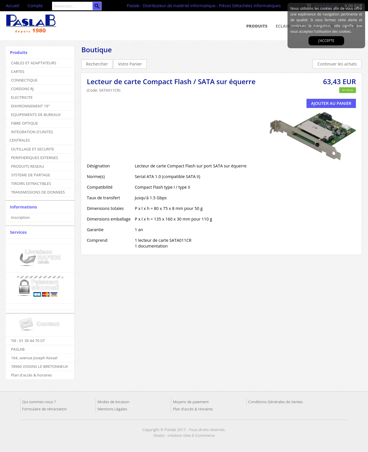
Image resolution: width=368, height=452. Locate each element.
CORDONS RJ (22, 88)
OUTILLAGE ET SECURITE (32, 149)
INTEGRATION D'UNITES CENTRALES (31, 136)
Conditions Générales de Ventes (275, 401)
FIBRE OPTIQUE (24, 123)
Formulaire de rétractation (44, 409)
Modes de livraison (113, 401)
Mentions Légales (112, 409)
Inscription (20, 217)
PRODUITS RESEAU (27, 166)
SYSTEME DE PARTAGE (30, 174)
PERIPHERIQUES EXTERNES (34, 157)
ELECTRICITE (22, 97)
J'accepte (326, 40)
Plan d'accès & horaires (31, 375)
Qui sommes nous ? (39, 401)
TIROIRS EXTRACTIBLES (31, 183)
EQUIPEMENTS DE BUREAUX (36, 114)
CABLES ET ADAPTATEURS (33, 62)
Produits (257, 26)
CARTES (17, 71)
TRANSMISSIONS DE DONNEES (38, 192)
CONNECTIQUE (24, 80)
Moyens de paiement (190, 401)
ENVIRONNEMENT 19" (30, 106)
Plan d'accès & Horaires (193, 409)
